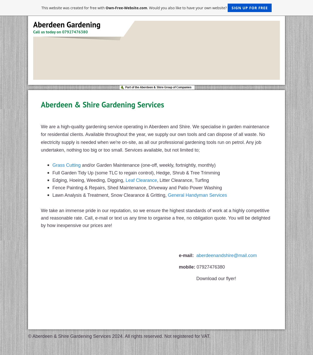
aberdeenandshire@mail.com (226, 255)
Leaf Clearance (141, 180)
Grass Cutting (66, 165)
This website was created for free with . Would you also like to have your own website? (156, 8)
